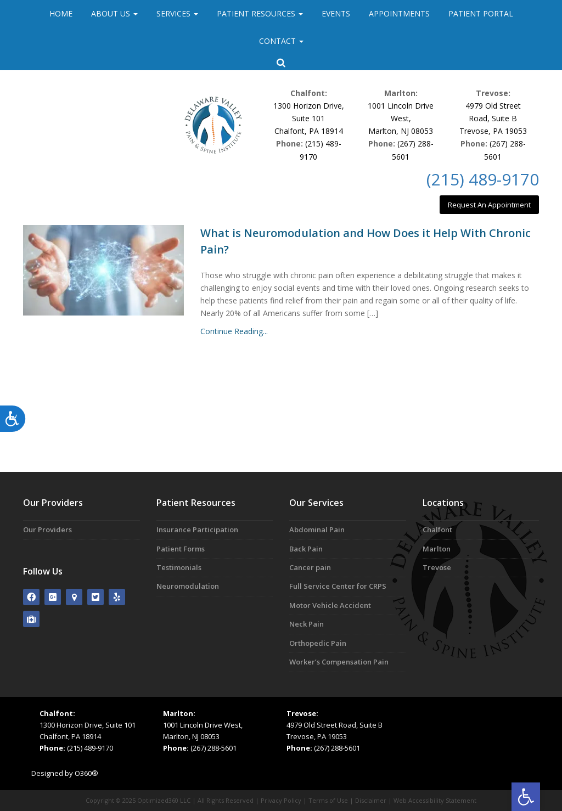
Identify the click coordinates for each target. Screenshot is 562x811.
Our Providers (47, 529)
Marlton (437, 549)
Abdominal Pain (317, 529)
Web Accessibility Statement (435, 800)
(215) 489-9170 (482, 179)
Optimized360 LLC (163, 800)
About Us (114, 13)
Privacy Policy (281, 800)
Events (336, 13)
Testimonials (178, 567)
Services (177, 13)
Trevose (437, 567)
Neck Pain (306, 624)
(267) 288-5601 (213, 748)
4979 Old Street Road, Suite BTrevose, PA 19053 (493, 118)
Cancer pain (310, 567)
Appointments (399, 13)
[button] (526, 796)
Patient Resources (260, 13)
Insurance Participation (197, 529)
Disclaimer (370, 800)
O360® (86, 773)
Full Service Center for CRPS (337, 586)
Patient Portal (480, 13)
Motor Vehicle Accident (330, 605)
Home (60, 13)
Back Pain (306, 549)
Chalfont (437, 529)
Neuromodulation (187, 586)
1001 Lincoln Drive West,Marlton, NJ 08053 (401, 118)
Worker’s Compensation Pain (339, 662)
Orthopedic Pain (317, 643)
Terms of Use (328, 800)
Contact (281, 41)
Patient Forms (180, 549)
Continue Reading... (234, 331)
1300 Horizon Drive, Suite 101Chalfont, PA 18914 (308, 118)
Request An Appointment (489, 205)
